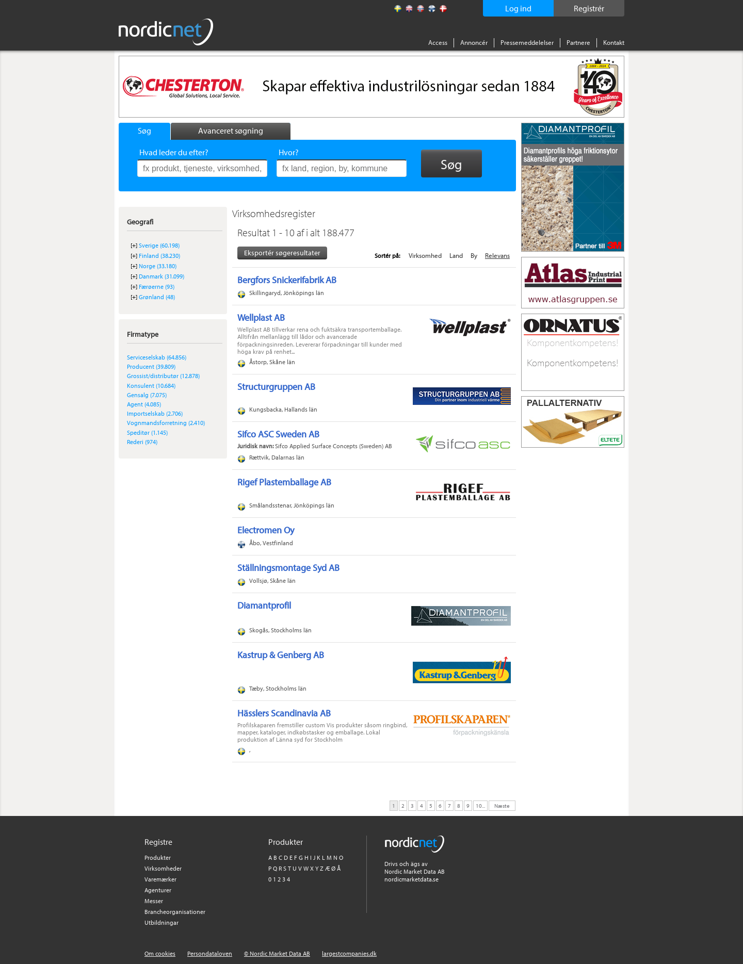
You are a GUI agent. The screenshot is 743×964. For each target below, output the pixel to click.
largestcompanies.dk (349, 953)
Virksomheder (163, 868)
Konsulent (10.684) (151, 385)
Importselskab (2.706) (155, 413)
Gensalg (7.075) (147, 395)
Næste (502, 805)
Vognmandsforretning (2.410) (166, 423)
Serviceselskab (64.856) (156, 357)
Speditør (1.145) (147, 432)
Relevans (497, 255)
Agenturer (157, 890)
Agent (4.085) (144, 404)
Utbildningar (161, 922)
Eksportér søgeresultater (282, 252)
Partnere (578, 42)
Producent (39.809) (151, 366)
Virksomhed (425, 255)
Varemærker (160, 879)
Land (456, 255)
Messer (153, 901)
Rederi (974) (142, 442)
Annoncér (474, 42)
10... (480, 805)
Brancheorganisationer (174, 912)
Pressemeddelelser (527, 42)
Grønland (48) (157, 297)
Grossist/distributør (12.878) (163, 376)
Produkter (157, 857)
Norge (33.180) (157, 266)
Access (437, 42)
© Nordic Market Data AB (277, 953)
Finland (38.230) (159, 255)
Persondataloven (209, 953)
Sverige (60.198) (159, 245)
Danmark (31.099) (161, 276)
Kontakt (613, 42)
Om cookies (159, 953)
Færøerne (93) (156, 286)
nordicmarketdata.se (411, 879)
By (474, 255)
